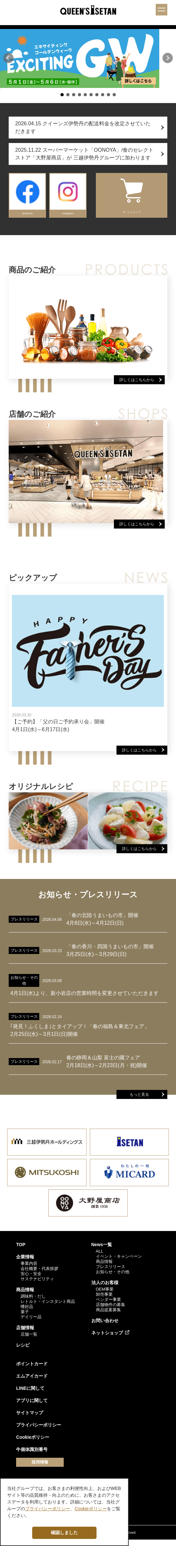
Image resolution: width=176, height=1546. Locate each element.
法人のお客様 (104, 1288)
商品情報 (25, 1295)
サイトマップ (29, 1418)
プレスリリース (110, 1272)
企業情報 (25, 1262)
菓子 (25, 1317)
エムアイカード (32, 1382)
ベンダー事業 (108, 1305)
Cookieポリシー (32, 1443)
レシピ (23, 1351)
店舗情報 (25, 1333)
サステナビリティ (37, 1285)
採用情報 (40, 1468)
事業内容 (29, 1269)
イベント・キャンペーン (119, 1262)
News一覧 (101, 1250)
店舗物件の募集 (110, 1310)
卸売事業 (104, 1300)
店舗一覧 (29, 1340)
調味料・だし (33, 1302)
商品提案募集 (108, 1315)
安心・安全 (31, 1279)
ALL (99, 1257)
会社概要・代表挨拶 (39, 1274)
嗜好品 (27, 1312)
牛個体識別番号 (32, 1455)
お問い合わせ (104, 1326)
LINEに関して (30, 1394)
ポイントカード (32, 1369)
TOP (20, 1250)
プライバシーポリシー (38, 1431)
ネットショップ (107, 1338)
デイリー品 (31, 1323)
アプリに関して (32, 1406)
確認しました (64, 1532)
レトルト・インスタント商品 (48, 1307)
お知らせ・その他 (112, 1277)
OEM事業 (105, 1295)
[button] (8, 61)
